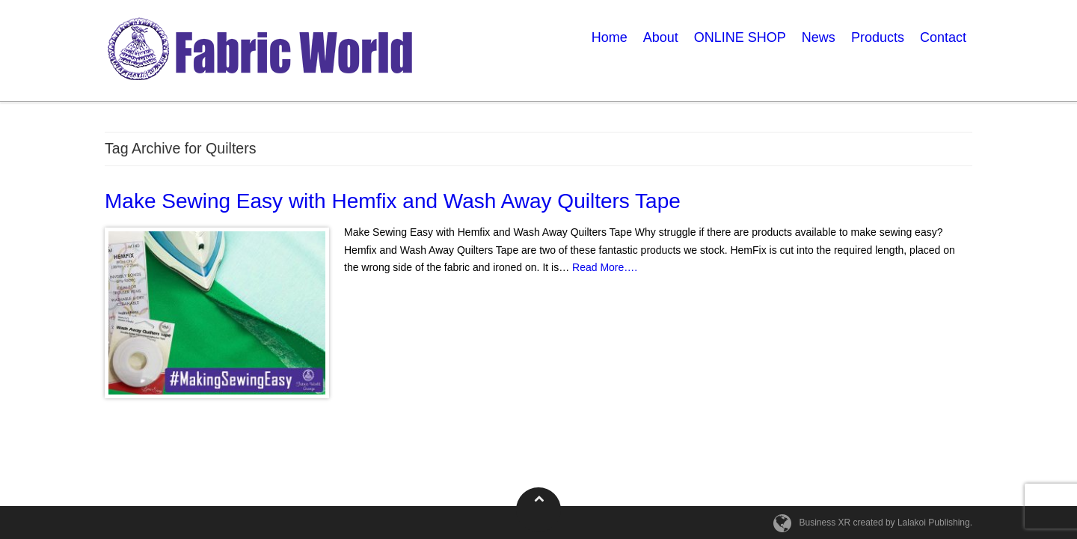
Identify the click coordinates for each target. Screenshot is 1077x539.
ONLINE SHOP (740, 37)
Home (610, 37)
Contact (943, 37)
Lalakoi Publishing (934, 522)
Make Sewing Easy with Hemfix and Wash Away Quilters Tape (393, 201)
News (818, 37)
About (660, 37)
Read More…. (604, 267)
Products (877, 37)
